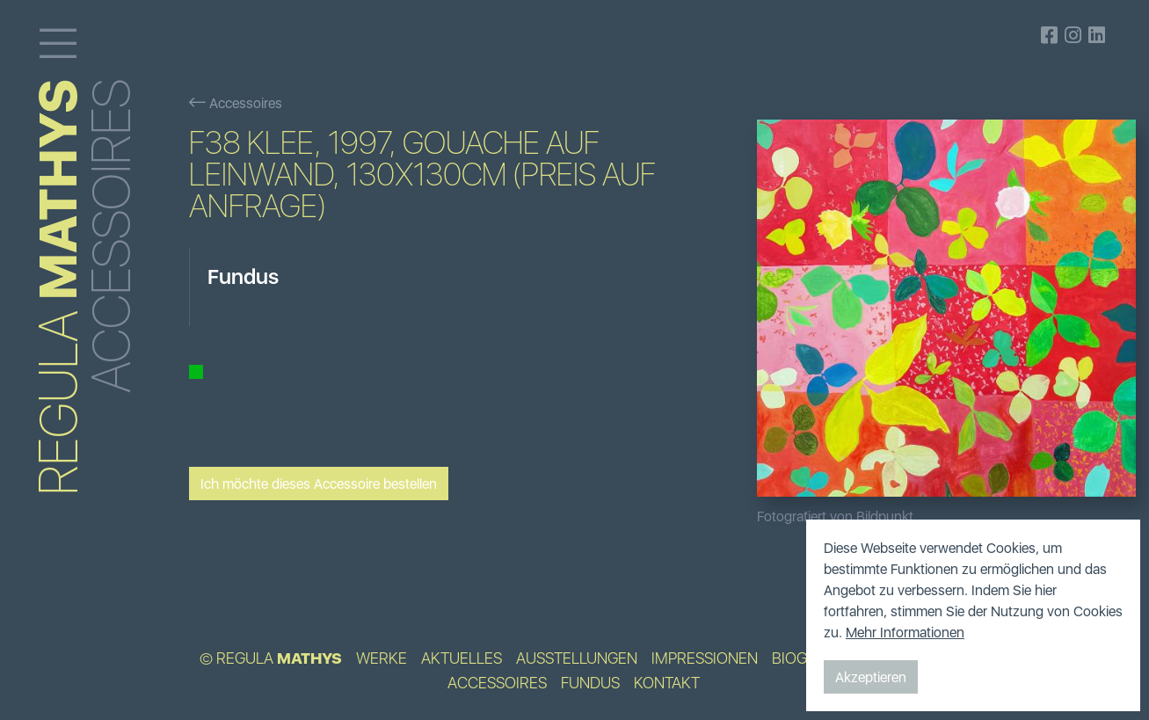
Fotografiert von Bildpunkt (835, 516)
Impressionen (704, 658)
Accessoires (235, 103)
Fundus (590, 683)
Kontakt (667, 683)
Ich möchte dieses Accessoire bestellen (318, 483)
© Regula (271, 658)
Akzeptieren (870, 677)
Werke (381, 658)
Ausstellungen (576, 658)
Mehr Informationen (905, 632)
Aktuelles (461, 658)
